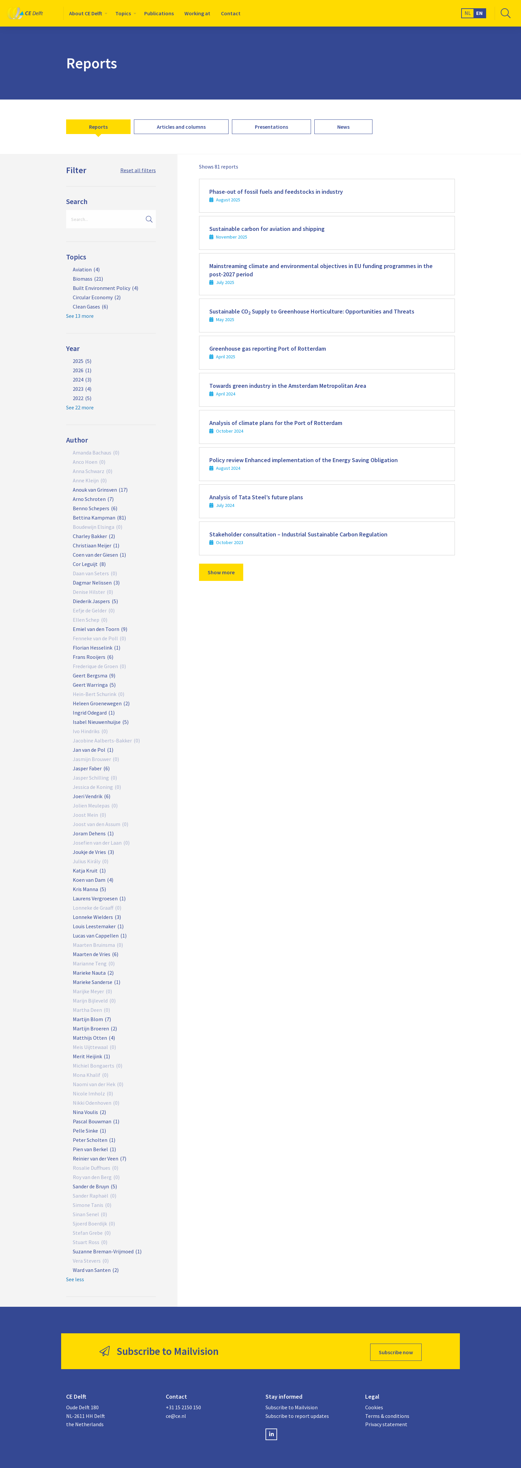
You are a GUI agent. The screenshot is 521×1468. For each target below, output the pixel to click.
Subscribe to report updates (297, 1414)
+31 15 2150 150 (183, 1405)
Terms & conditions (387, 1414)
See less (75, 1279)
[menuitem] (87, 13)
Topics (123, 13)
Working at (197, 13)
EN (479, 13)
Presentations (271, 126)
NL (468, 13)
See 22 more (80, 407)
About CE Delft (85, 13)
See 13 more (80, 316)
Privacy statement (386, 1422)
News (343, 126)
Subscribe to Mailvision (291, 1405)
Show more (221, 572)
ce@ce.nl (176, 1414)
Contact (231, 13)
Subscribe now (396, 1350)
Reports (98, 126)
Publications (159, 13)
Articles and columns (181, 126)
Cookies (374, 1405)
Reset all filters (138, 170)
